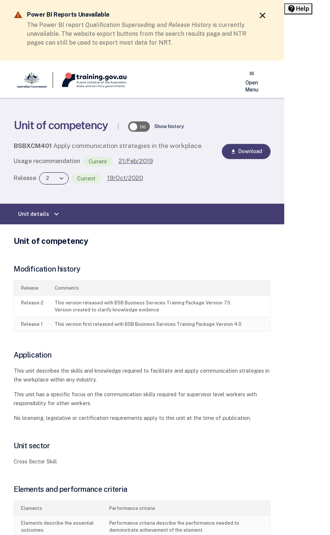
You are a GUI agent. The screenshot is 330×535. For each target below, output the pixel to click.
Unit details (39, 214)
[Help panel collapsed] (298, 8)
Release (25, 178)
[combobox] (54, 178)
